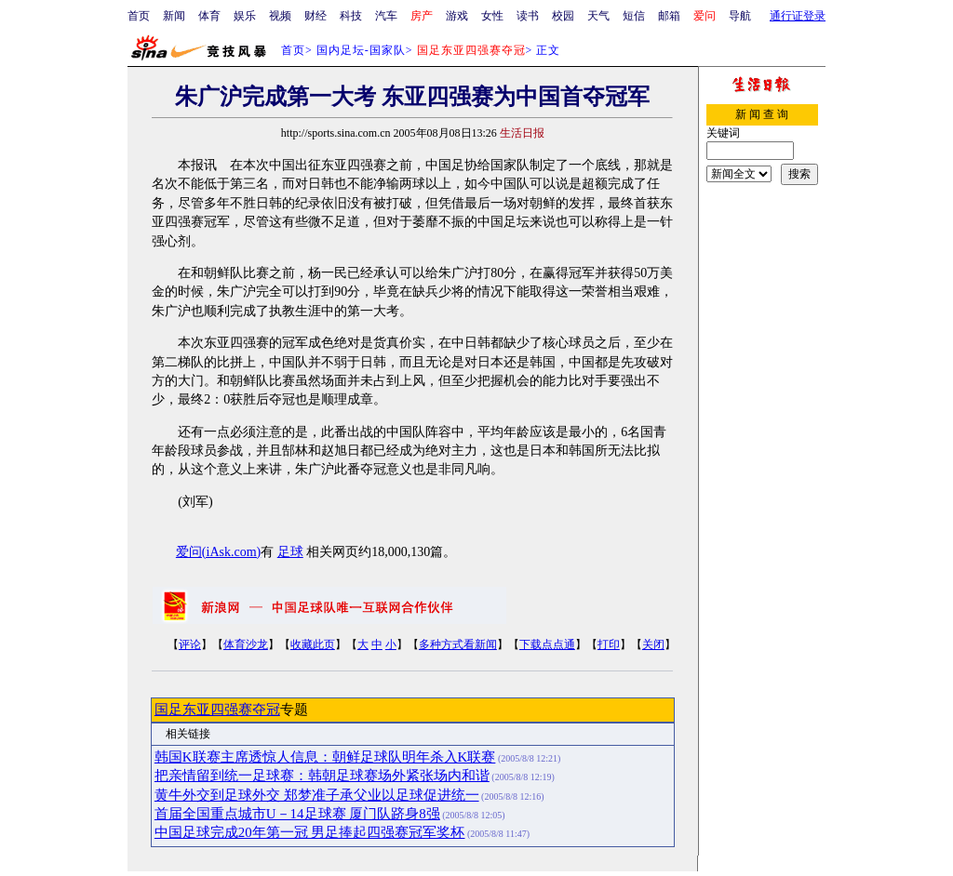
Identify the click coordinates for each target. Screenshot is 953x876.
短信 (634, 15)
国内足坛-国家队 (361, 50)
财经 (315, 15)
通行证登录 (797, 15)
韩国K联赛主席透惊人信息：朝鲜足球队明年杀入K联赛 (325, 757)
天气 (598, 15)
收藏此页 (312, 644)
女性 (492, 15)
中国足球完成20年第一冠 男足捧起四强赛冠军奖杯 (309, 832)
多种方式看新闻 (458, 644)
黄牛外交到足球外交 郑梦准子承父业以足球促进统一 (316, 795)
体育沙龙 (245, 644)
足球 (290, 552)
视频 (280, 15)
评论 (190, 644)
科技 (351, 15)
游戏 (457, 15)
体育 (209, 15)
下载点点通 (547, 644)
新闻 (174, 15)
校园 (563, 15)
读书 (528, 15)
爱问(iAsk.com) (218, 552)
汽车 (386, 15)
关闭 (653, 644)
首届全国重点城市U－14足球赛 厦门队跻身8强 (297, 813)
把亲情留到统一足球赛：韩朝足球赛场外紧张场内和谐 (322, 775)
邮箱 (669, 15)
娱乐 (245, 15)
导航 (740, 15)
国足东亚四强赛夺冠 (217, 709)
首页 (139, 15)
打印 (608, 644)
